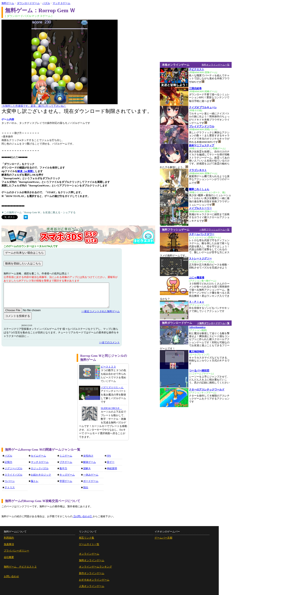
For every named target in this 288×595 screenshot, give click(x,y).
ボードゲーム (90, 481)
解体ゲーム (89, 462)
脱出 (85, 487)
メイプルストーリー (200, 208)
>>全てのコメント (109, 342)
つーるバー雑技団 (199, 370)
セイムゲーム (38, 455)
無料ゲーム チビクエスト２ (20, 566)
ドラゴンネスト (198, 170)
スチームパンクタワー (201, 234)
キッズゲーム (67, 474)
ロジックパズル (40, 468)
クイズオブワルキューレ (203, 107)
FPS (109, 455)
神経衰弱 (112, 468)
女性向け (88, 455)
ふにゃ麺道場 (196, 277)
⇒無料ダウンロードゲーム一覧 (213, 323)
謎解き (87, 468)
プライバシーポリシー (16, 550)
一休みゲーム (90, 474)
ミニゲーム (66, 455)
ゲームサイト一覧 (89, 544)
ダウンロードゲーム (28, 3)
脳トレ (34, 481)
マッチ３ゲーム (61, 3)
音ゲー (110, 462)
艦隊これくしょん (199, 189)
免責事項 (9, 544)
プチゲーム (66, 462)
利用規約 (9, 537)
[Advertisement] (37, 383)
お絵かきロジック (41, 474)
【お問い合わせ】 (82, 516)
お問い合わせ (11, 576)
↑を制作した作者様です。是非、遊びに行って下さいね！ (33, 105)
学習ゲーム (66, 481)
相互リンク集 (86, 537)
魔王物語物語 (196, 351)
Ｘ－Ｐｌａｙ (196, 301)
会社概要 (9, 557)
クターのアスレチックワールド (206, 389)
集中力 (63, 468)
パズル (46, 3)
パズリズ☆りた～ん (112, 387)
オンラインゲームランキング (95, 566)
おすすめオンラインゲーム (94, 579)
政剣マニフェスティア (201, 145)
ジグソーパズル (13, 468)
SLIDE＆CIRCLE (111, 408)
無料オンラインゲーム (91, 560)
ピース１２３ (108, 366)
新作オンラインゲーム (91, 573)
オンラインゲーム (89, 553)
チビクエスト (196, 69)
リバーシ (10, 481)
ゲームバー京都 (163, 537)
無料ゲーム (7, 3)
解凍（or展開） (26, 171)
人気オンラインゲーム (91, 586)
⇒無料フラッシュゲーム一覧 (214, 229)
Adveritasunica (197, 327)
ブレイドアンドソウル (201, 126)
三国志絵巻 (195, 88)
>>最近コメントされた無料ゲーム (100, 311)
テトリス (10, 487)
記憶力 (8, 462)
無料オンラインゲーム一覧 (216, 64)
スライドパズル (13, 474)
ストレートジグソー (200, 258)
